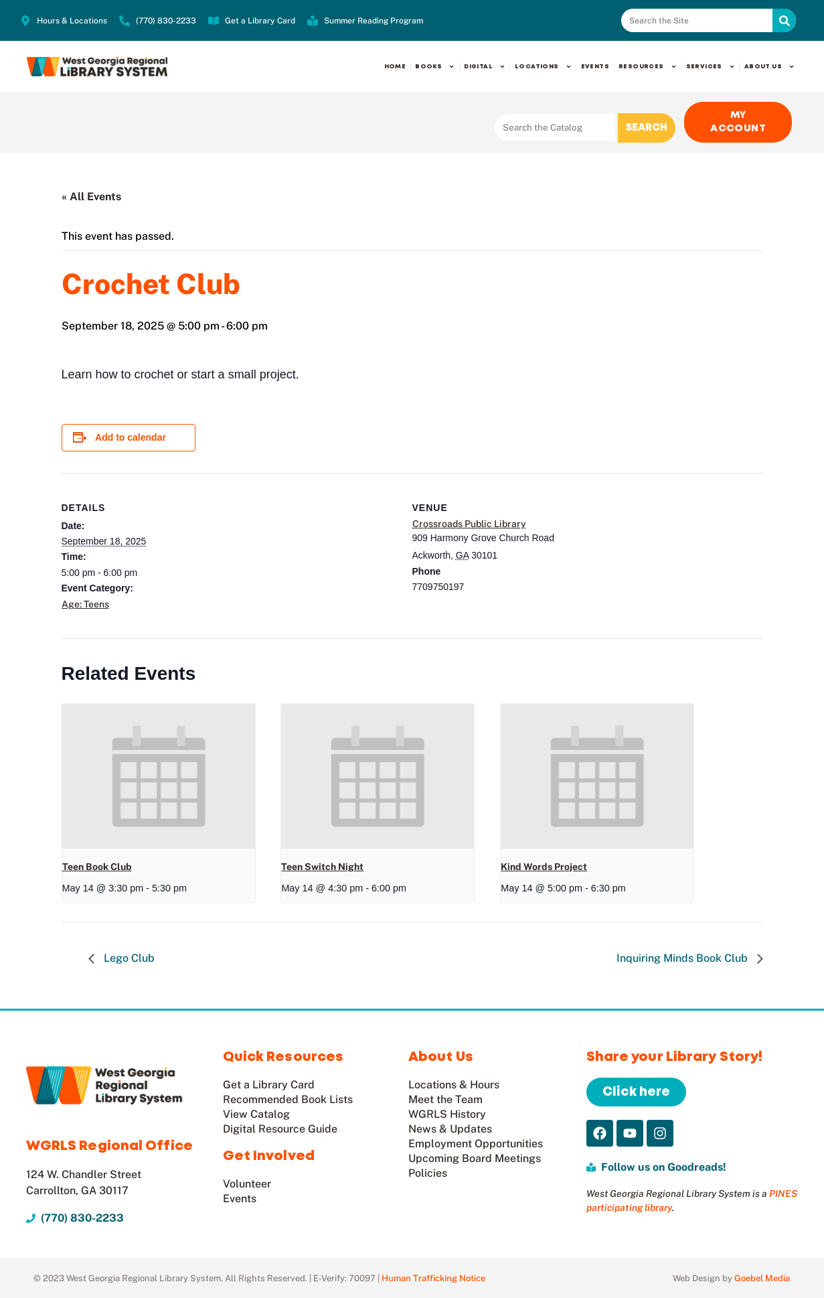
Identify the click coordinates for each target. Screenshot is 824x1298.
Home (395, 67)
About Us (769, 66)
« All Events (91, 196)
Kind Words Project (544, 865)
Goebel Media (762, 1278)
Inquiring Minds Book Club (683, 957)
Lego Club (128, 957)
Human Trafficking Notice (433, 1278)
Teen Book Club (97, 865)
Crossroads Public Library (469, 522)
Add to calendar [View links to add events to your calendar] (130, 436)
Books (435, 66)
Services (710, 66)
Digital (484, 66)
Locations (543, 66)
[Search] (784, 20)
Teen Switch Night (322, 865)
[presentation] (158, 775)
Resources (648, 66)
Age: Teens (85, 602)
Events (595, 67)
